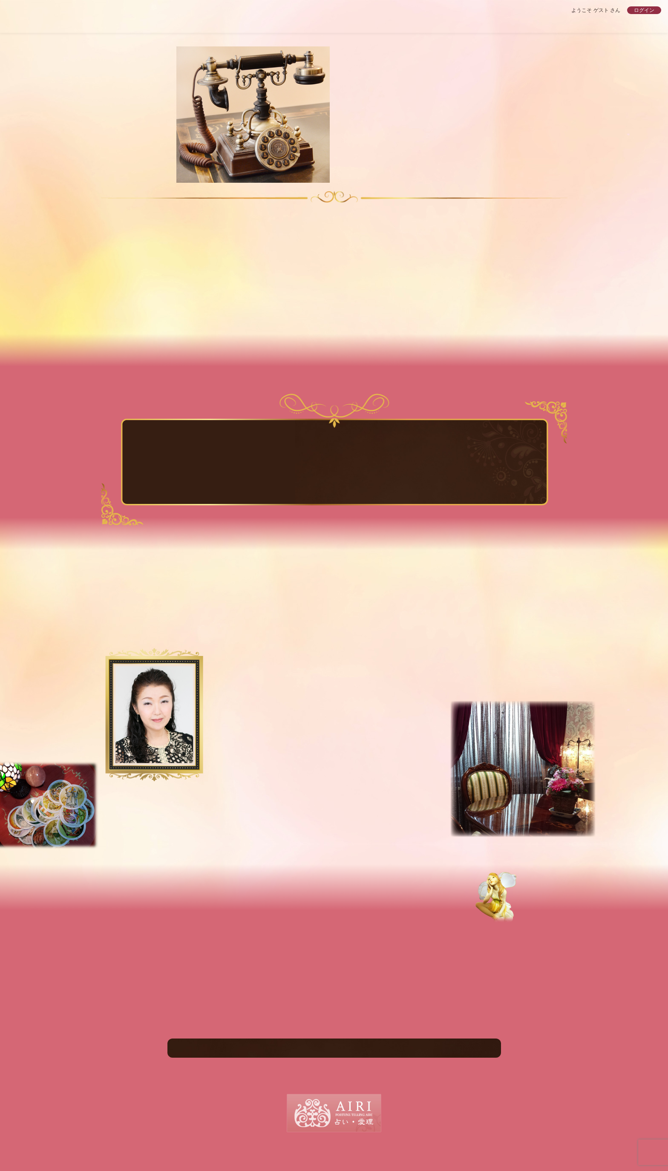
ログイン (644, 10)
